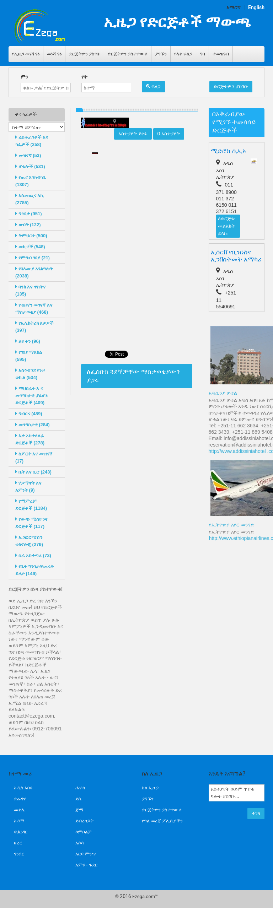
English (256, 7)
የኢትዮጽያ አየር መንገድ (231, 525)
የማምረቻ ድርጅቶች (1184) (31, 504)
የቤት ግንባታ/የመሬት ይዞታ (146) (34, 570)
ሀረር (18, 842)
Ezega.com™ (145, 896)
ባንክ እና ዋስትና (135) (30, 290)
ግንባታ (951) (28, 213)
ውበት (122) (28, 224)
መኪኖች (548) (30, 246)
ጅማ (79, 809)
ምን (24, 77)
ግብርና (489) (28, 413)
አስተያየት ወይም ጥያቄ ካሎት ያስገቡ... (237, 792)
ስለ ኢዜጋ (150, 787)
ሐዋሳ (80, 787)
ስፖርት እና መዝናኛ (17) (33, 457)
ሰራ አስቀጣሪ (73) (33, 555)
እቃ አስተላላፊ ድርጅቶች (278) (29, 439)
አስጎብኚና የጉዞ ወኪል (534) (30, 374)
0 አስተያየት (168, 133)
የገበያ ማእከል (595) (28, 356)
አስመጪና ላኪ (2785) (29, 199)
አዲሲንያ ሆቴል (223, 393)
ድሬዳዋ (20, 798)
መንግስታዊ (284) (32, 424)
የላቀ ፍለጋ (183, 53)
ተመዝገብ (221, 53)
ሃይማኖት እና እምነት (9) (28, 486)
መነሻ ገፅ (54, 53)
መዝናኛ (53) (28, 155)
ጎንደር (19, 853)
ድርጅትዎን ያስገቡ (84, 53)
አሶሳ (79, 842)
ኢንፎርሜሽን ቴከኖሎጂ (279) (29, 541)
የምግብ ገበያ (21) (32, 257)
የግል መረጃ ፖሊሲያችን (162, 820)
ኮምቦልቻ (83, 831)
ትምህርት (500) (31, 235)
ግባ (202, 53)
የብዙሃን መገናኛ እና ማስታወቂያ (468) (33, 308)
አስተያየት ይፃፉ (133, 133)
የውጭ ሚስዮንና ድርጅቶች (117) (31, 523)
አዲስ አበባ (23, 787)
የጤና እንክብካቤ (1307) (30, 181)
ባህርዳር (21, 831)
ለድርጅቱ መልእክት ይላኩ (226, 226)
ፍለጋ (153, 86)
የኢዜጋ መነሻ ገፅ (25, 53)
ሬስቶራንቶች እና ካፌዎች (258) (31, 141)
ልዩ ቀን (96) (27, 341)
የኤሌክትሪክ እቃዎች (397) (34, 326)
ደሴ (78, 798)
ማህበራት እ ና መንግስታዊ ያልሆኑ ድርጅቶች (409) (31, 395)
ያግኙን (161, 53)
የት (84, 77)
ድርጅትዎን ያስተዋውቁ (128, 53)
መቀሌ (19, 809)
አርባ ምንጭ (86, 853)
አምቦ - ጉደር (86, 865)
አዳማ (19, 820)
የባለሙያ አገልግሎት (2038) (34, 272)
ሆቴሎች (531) (30, 166)
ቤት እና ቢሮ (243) (33, 472)
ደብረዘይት (84, 820)
